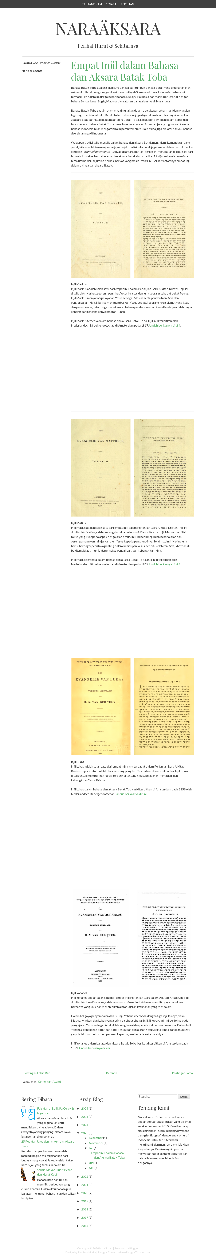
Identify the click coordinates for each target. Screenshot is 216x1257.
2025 (84, 1116)
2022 (84, 1176)
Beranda (111, 1073)
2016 (84, 1225)
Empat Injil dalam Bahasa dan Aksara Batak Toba (124, 71)
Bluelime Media (87, 1252)
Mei (91, 1168)
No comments (34, 70)
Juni (91, 1162)
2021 (84, 1184)
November (96, 1143)
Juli (91, 1148)
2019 (84, 1201)
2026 (84, 1108)
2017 (84, 1217)
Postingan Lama (182, 1073)
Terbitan (127, 4)
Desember (96, 1138)
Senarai (111, 4)
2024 (84, 1125)
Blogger (134, 1248)
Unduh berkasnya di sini (164, 325)
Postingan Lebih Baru (37, 1073)
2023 (84, 1133)
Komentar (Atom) (49, 1081)
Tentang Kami (92, 4)
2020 (84, 1193)
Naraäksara (108, 28)
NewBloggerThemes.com (135, 1252)
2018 (84, 1209)
